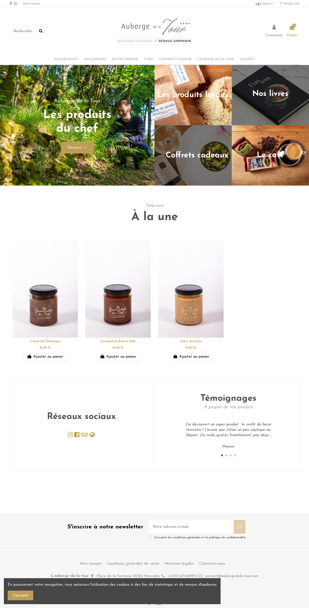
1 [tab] (222, 455)
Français (265, 3)
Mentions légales (179, 564)
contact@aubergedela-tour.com (231, 576)
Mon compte (31, 3)
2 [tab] (226, 455)
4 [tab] (235, 455)
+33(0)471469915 (182, 576)
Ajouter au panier (45, 356)
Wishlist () (289, 3)
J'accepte (21, 595)
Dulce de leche (191, 341)
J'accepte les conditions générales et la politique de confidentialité (199, 537)
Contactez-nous (212, 564)
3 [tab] (230, 455)
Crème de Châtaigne (45, 341)
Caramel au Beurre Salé (118, 341)
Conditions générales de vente (133, 564)
